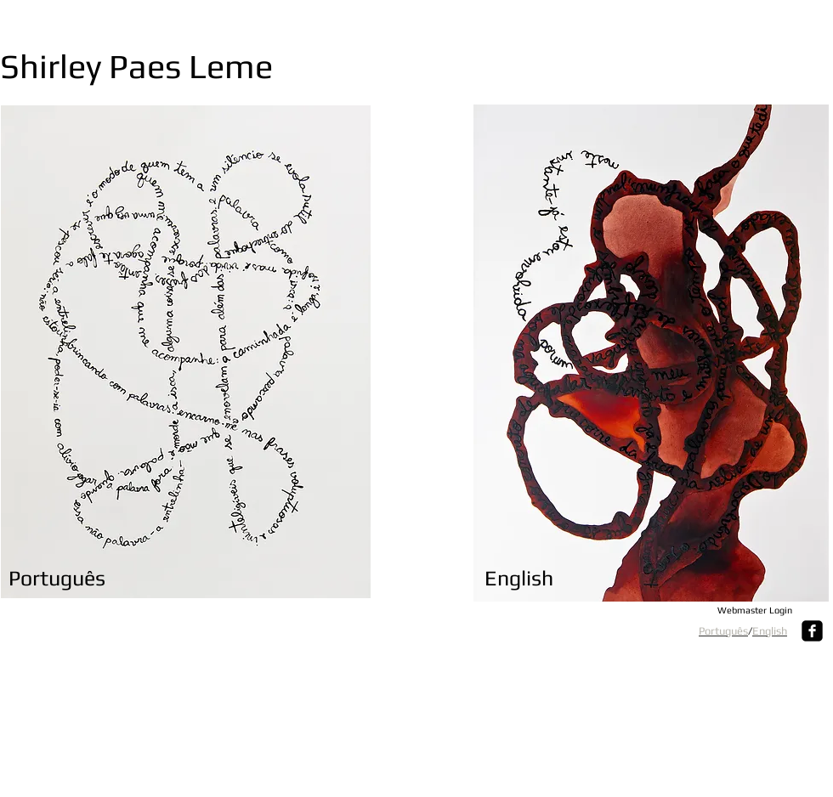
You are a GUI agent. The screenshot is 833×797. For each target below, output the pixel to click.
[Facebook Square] (812, 631)
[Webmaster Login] (754, 610)
